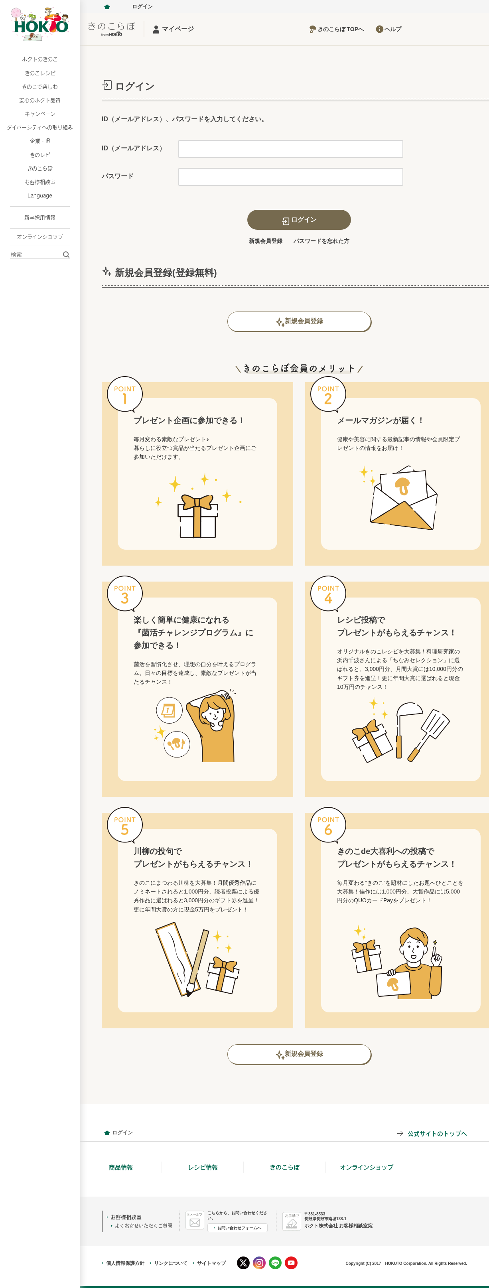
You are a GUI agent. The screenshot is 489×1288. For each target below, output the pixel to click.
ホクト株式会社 (107, 7)
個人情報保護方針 (125, 1263)
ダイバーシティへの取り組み (40, 127)
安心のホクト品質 (40, 100)
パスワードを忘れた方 (321, 241)
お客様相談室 (39, 182)
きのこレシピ (40, 73)
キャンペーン (40, 113)
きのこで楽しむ (40, 86)
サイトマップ (211, 1263)
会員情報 (107, 1133)
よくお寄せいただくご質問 (143, 1226)
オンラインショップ (40, 236)
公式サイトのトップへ (437, 1133)
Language (40, 195)
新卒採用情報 (39, 217)
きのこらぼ (40, 168)
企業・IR (40, 141)
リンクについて (170, 1263)
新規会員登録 (265, 241)
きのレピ (40, 155)
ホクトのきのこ (40, 59)
